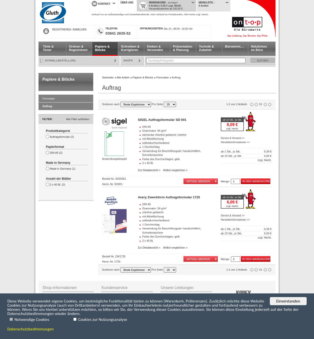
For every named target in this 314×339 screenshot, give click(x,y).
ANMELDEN (80, 29)
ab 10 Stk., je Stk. (232, 119)
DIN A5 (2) (56, 152)
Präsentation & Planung (182, 48)
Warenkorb (157, 2)
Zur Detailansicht (148, 170)
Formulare (48, 98)
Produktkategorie (58, 131)
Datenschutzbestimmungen (30, 329)
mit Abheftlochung (153, 138)
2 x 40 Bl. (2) (57, 184)
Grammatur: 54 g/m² (154, 208)
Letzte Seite (270, 104)
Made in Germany (58, 162)
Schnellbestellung (60, 60)
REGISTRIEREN (61, 29)
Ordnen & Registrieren (78, 48)
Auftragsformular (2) (62, 136)
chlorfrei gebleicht (152, 212)
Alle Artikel (123, 77)
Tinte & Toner (48, 48)
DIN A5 (146, 126)
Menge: (225, 181)
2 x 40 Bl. (148, 163)
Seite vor (265, 104)
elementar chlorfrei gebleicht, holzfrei (164, 134)
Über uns (126, 2)
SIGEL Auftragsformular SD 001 (162, 120)
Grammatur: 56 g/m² (154, 130)
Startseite (60, 12)
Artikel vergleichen (174, 170)
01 (260, 104)
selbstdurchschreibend (155, 142)
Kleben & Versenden (155, 48)
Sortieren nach (126, 104)
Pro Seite (164, 104)
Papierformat (55, 147)
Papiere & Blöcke (102, 48)
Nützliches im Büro (259, 48)
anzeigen (173, 2)
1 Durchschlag (150, 146)
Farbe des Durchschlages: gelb (161, 159)
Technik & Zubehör (206, 48)
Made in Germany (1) (62, 168)
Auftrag (47, 106)
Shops (128, 60)
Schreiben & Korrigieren (130, 48)
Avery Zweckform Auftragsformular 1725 (169, 197)
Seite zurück (256, 104)
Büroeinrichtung (236, 46)
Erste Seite (252, 104)
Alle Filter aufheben (77, 119)
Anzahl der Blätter (58, 178)
